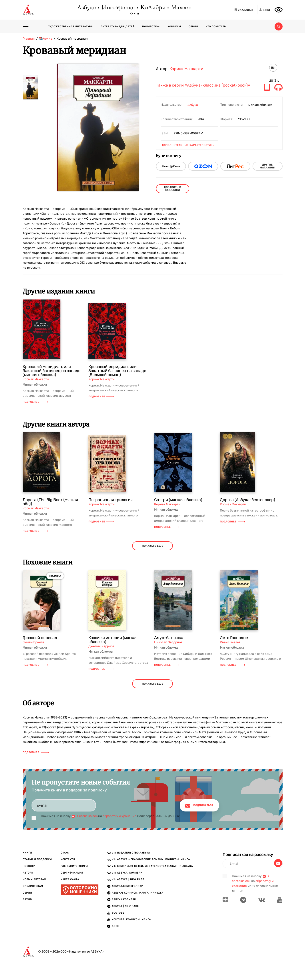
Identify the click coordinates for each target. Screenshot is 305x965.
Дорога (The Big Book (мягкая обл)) (50, 502)
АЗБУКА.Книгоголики (127, 886)
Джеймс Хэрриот (101, 646)
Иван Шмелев (230, 642)
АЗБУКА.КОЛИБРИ (124, 899)
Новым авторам (34, 879)
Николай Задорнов (168, 642)
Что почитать (216, 26)
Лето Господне (234, 638)
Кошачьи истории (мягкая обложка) (113, 640)
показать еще (152, 545)
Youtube (118, 912)
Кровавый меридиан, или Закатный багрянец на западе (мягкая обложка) (51, 371)
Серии (193, 26)
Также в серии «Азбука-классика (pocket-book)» (203, 85)
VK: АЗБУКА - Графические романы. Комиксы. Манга (151, 859)
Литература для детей (117, 26)
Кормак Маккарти (186, 68)
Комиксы (174, 26)
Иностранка (118, 8)
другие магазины (267, 166)
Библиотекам (33, 886)
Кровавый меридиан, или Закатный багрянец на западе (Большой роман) (117, 371)
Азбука (86, 8)
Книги (134, 13)
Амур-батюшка (168, 638)
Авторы (28, 872)
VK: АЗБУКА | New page (128, 879)
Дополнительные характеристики (188, 145)
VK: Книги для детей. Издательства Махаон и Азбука (152, 866)
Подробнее (35, 402)
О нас (65, 852)
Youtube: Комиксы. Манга (131, 919)
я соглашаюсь (87, 816)
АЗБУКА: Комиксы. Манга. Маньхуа (137, 892)
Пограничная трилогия (110, 500)
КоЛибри (152, 8)
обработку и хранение (119, 816)
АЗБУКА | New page (125, 906)
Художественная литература (70, 26)
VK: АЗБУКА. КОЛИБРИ (127, 872)
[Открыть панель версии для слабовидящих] (279, 10)
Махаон (181, 8)
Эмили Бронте (33, 642)
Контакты (68, 859)
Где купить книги (74, 866)
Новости (29, 866)
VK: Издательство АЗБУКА (131, 852)
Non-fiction (151, 26)
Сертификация (72, 872)
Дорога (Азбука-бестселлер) (247, 500)
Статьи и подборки (37, 859)
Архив (27, 899)
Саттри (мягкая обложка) (178, 500)
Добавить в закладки (172, 189)
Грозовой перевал (40, 638)
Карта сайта (70, 879)
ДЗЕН (115, 926)
